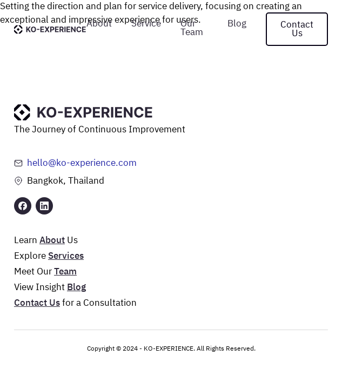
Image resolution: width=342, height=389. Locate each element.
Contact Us (296, 29)
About (99, 23)
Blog (236, 23)
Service (146, 23)
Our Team (191, 28)
